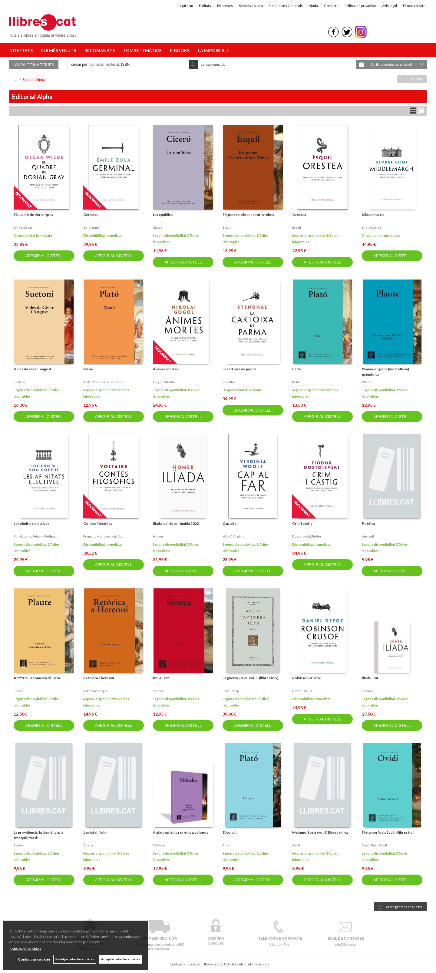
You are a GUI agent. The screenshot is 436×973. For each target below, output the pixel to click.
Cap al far (230, 523)
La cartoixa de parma (239, 369)
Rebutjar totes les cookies (74, 959)
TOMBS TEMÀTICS (143, 50)
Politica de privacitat (360, 6)
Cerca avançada (213, 64)
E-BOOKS (180, 50)
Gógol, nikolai (164, 382)
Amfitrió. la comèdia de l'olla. (37, 678)
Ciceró (158, 227)
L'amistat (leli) (94, 832)
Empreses (225, 6)
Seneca (19, 845)
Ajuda (313, 6)
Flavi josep (231, 691)
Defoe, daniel (302, 691)
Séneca (158, 691)
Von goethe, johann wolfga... (35, 536)
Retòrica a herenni (98, 678)
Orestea (299, 214)
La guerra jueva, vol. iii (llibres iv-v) (250, 678)
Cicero (88, 845)
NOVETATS (22, 50)
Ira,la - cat (161, 678)
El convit (230, 832)
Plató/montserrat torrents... (104, 382)
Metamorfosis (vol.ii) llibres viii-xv (320, 832)
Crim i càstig (302, 523)
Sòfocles (159, 845)
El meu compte (414, 6)
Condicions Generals (286, 6)
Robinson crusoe (306, 678)
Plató (296, 382)
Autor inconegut (95, 691)
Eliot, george (372, 227)
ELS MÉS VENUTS (59, 50)
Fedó (296, 369)
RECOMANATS (100, 50)
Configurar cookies (185, 964)
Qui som (186, 6)
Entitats (205, 6)
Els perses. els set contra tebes (248, 214)
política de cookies (25, 949)
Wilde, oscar (23, 227)
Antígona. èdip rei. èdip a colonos (180, 832)
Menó (88, 369)
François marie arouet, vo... (103, 536)
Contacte (331, 6)
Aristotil (368, 536)
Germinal (90, 214)
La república (163, 214)
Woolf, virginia (233, 536)
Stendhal (229, 382)
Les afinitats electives (31, 523)
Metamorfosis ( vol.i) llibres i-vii (388, 832)
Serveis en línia (251, 6)
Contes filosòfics (97, 523)
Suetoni (19, 382)
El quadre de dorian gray (33, 214)
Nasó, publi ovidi (374, 845)
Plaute (367, 382)
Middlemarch (373, 214)
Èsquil (227, 227)
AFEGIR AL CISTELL (43, 255)
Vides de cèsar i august (32, 369)
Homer (158, 536)
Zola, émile (91, 227)
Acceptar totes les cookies (120, 959)
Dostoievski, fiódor (306, 536)
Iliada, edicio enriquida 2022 (176, 523)
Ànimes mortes (166, 369)
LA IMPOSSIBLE (213, 50)
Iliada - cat (370, 678)
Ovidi (296, 845)
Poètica (368, 523)
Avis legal (389, 6)
